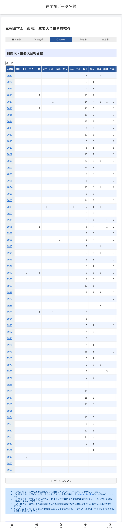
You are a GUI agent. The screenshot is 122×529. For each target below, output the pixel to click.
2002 (9, 200)
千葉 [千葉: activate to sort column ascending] (112, 69)
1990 (9, 279)
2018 (9, 95)
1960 (9, 443)
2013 (9, 128)
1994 (9, 253)
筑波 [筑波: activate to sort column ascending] (99, 69)
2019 (9, 88)
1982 (9, 331)
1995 (9, 246)
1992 (9, 266)
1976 (9, 371)
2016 (9, 108)
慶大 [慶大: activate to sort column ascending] (92, 69)
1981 (9, 338)
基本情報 (16, 39)
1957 (9, 456)
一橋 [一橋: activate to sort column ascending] (38, 69)
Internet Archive (85, 494)
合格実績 (61, 39)
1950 (9, 469)
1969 (9, 384)
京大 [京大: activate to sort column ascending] (31, 69)
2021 (9, 75)
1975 (9, 377)
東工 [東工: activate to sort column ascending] (45, 69)
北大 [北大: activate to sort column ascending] (51, 69)
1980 (9, 345)
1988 (9, 292)
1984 (9, 318)
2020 (9, 82)
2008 (9, 160)
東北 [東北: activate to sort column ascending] (58, 69)
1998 (9, 226)
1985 (9, 312)
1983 (9, 325)
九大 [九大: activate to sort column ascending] (78, 69)
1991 (9, 272)
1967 (9, 397)
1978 (9, 358)
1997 (9, 233)
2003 (9, 193)
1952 (9, 463)
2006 (9, 174)
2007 (9, 167)
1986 (9, 305)
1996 (9, 239)
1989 (9, 285)
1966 (9, 404)
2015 (9, 114)
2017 (9, 101)
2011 (9, 141)
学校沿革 (38, 39)
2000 (9, 213)
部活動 (83, 39)
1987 (9, 299)
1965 (9, 410)
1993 (9, 259)
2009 (9, 154)
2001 (9, 207)
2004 (9, 187)
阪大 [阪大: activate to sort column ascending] (72, 69)
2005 (9, 180)
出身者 (105, 39)
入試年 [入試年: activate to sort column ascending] (10, 69)
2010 (9, 147)
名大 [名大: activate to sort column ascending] (65, 69)
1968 (9, 391)
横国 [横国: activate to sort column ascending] (105, 69)
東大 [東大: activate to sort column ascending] (24, 69)
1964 (9, 417)
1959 (9, 450)
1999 (9, 220)
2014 (9, 121)
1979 (9, 351)
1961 (9, 437)
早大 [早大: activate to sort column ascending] (85, 69)
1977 (9, 364)
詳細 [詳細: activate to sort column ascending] (18, 69)
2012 (9, 134)
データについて (62, 480)
